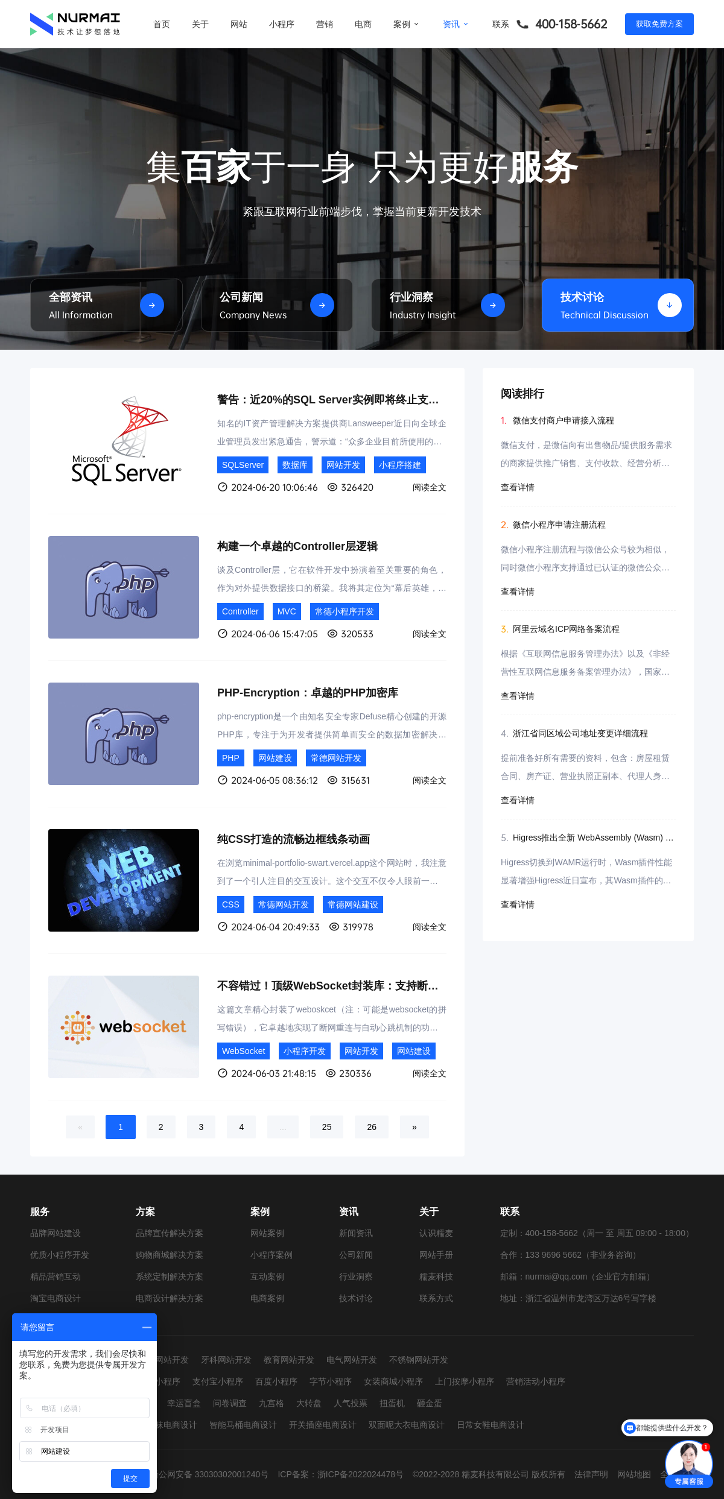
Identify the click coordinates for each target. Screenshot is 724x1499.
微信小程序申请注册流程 (559, 524)
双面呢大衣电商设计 (407, 1425)
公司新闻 (356, 1255)
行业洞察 (356, 1276)
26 (371, 1127)
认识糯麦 (436, 1233)
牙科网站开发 (226, 1360)
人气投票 (350, 1403)
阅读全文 (429, 487)
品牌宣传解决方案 (169, 1233)
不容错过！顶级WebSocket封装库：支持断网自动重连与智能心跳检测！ (393, 986)
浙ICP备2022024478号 (360, 1474)
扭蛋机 (392, 1403)
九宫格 (271, 1403)
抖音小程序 (159, 1381)
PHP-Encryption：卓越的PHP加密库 (307, 693)
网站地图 (634, 1474)
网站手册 (436, 1255)
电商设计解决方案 (169, 1298)
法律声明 (591, 1474)
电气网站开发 (351, 1360)
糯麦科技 (436, 1276)
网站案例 (267, 1233)
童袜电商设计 (172, 1425)
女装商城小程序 (393, 1381)
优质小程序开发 (59, 1255)
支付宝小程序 (217, 1381)
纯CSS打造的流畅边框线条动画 (293, 839)
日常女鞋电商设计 (490, 1425)
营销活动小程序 (535, 1381)
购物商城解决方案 (169, 1255)
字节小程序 (331, 1381)
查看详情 (518, 487)
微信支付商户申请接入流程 (563, 420)
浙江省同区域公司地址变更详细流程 (580, 733)
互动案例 (267, 1276)
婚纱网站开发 (163, 1360)
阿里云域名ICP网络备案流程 (566, 629)
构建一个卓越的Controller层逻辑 (297, 546)
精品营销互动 (55, 1276)
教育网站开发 (289, 1360)
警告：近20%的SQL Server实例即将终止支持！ (333, 400)
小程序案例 (271, 1255)
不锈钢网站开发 (418, 1360)
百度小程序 (276, 1381)
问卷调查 (230, 1403)
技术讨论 (356, 1298)
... (283, 1127)
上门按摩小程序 (464, 1381)
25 (327, 1127)
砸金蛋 (429, 1403)
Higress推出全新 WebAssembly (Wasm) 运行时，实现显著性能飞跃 (594, 837)
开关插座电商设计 (323, 1425)
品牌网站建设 (55, 1233)
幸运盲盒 (184, 1403)
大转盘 (309, 1403)
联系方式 (436, 1298)
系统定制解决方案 (169, 1276)
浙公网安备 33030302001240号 (209, 1474)
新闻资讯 (356, 1233)
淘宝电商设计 (55, 1298)
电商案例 (267, 1298)
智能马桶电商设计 (243, 1425)
